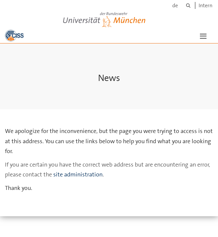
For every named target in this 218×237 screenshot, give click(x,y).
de (175, 5)
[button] (203, 35)
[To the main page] (14, 35)
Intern (205, 5)
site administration (78, 174)
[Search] (188, 5)
